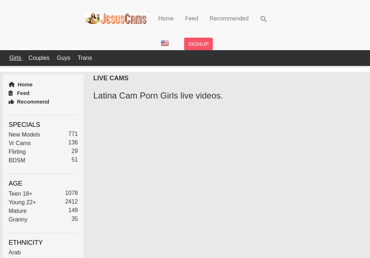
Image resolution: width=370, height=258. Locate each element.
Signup (198, 44)
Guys (64, 58)
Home (166, 18)
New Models (24, 135)
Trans (85, 58)
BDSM (17, 160)
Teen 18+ (20, 194)
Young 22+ (22, 202)
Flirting (17, 152)
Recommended (229, 18)
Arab (15, 252)
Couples (39, 58)
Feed (191, 18)
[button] (263, 18)
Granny (18, 219)
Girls (16, 58)
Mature (18, 211)
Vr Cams (20, 143)
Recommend (29, 102)
